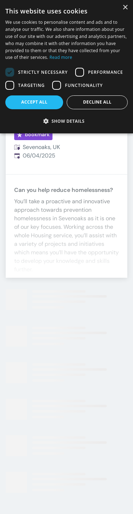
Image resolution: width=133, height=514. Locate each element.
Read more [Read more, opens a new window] (61, 57)
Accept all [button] (34, 102)
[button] (66, 121)
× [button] (125, 7)
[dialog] (66, 66)
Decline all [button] (97, 102)
